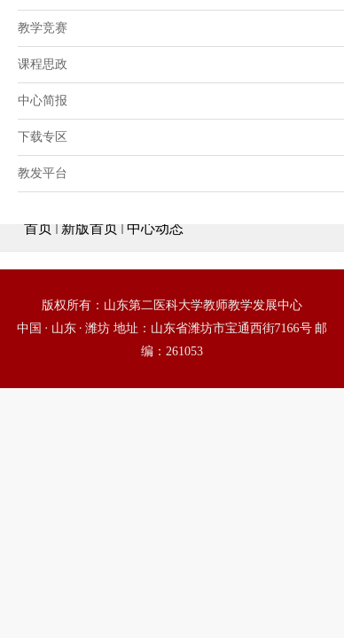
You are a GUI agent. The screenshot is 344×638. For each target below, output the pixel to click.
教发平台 (42, 173)
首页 (38, 228)
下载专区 (42, 137)
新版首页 (89, 228)
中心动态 (155, 228)
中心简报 (42, 100)
